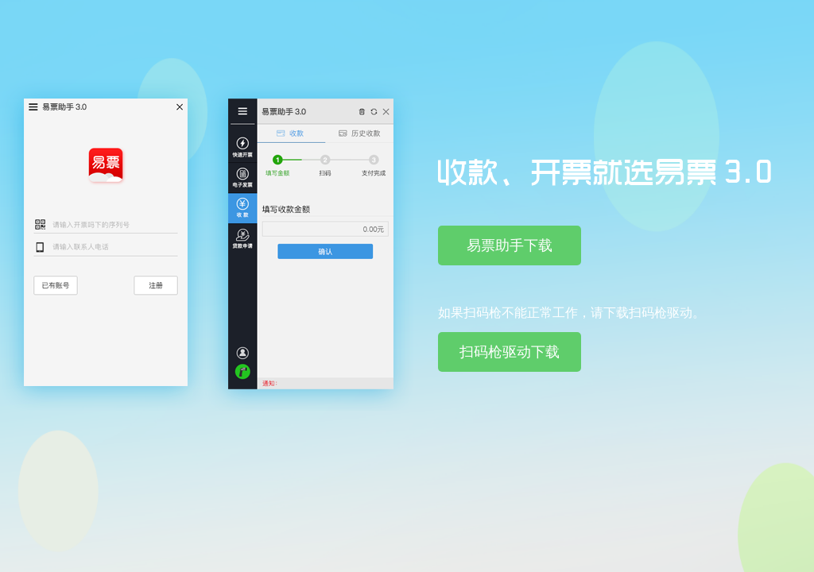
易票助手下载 (509, 245)
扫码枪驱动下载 (509, 352)
